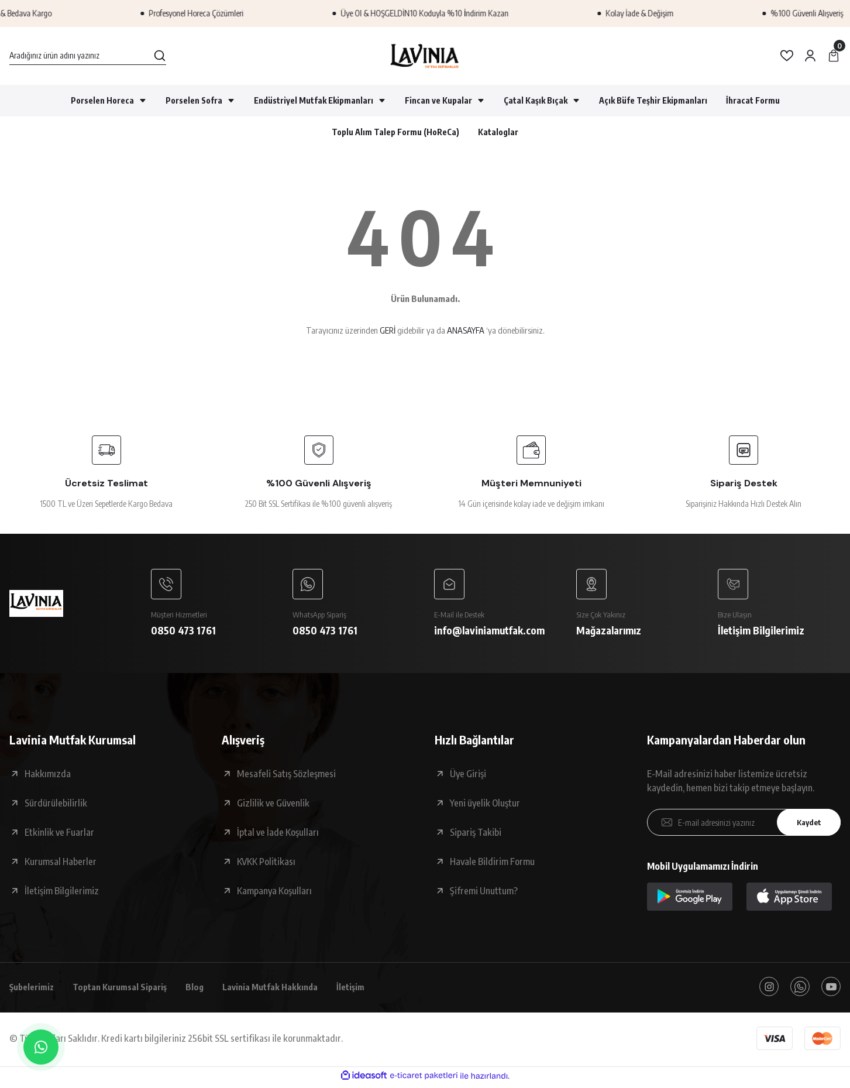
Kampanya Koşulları (274, 893)
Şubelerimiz (33, 990)
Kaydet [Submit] (806, 824)
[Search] (87, 55)
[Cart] (834, 56)
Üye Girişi (468, 776)
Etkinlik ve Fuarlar (59, 834)
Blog (207, 990)
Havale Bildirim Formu (492, 864)
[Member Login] (810, 56)
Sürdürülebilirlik (56, 805)
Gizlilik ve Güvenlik (273, 805)
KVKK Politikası (266, 864)
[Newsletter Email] (744, 824)
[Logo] (424, 55)
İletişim (370, 990)
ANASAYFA (465, 330)
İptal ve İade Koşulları (278, 834)
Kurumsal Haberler (61, 864)
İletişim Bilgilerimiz (62, 893)
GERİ (387, 330)
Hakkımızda (48, 776)
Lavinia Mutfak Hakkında (285, 990)
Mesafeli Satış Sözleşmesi (286, 776)
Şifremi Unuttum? (484, 893)
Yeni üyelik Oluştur (485, 805)
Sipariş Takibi (475, 834)
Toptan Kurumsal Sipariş (128, 990)
